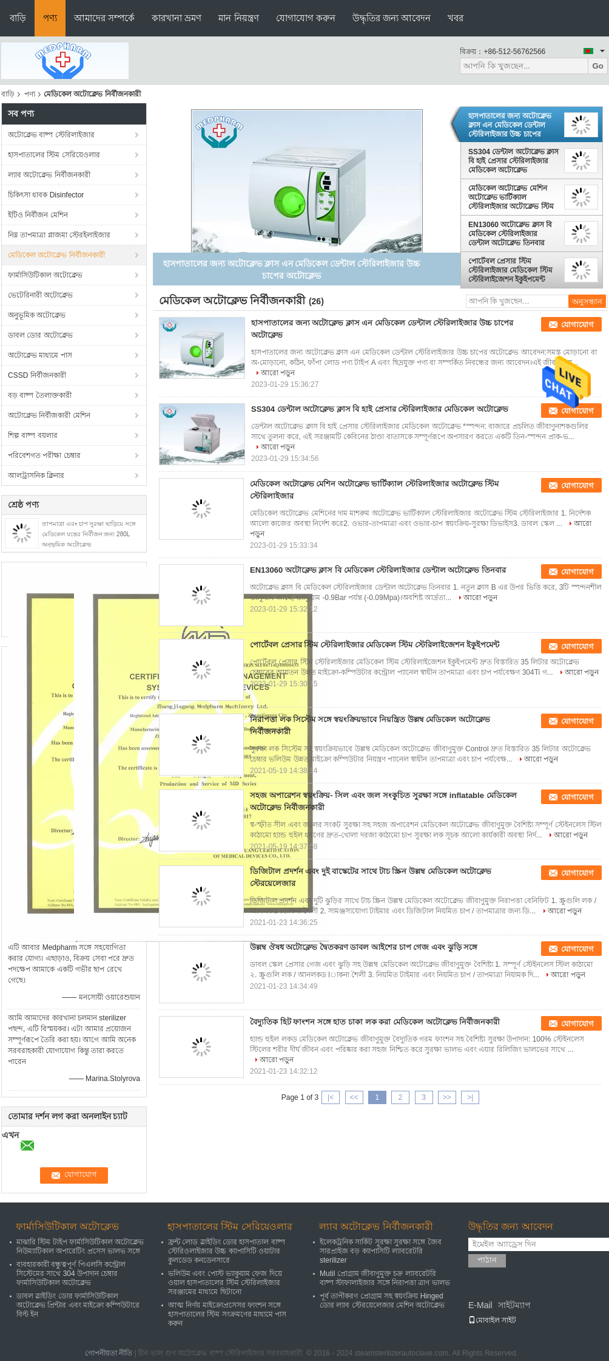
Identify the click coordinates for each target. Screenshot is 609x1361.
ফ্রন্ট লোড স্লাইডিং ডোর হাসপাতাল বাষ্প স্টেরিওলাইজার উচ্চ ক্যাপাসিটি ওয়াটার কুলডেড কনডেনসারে (226, 1251)
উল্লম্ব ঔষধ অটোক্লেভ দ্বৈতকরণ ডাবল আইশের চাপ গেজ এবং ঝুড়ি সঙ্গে (363, 947)
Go (598, 65)
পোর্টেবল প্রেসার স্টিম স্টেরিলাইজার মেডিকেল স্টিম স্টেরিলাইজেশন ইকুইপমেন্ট (510, 270)
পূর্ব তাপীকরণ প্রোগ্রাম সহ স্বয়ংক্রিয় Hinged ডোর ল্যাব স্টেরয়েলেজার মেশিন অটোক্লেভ (382, 1300)
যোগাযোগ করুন (305, 18)
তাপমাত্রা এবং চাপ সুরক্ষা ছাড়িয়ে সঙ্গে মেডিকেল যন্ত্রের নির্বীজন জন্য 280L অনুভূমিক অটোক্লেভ (89, 534)
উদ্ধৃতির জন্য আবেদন (391, 18)
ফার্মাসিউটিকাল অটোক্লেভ (45, 275)
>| (470, 1097)
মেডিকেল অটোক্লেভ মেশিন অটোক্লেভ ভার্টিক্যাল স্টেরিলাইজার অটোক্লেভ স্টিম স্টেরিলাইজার (511, 197)
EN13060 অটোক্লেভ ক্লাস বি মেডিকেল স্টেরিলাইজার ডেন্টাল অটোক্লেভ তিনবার (510, 233)
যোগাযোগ (577, 324)
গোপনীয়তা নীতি (108, 1353)
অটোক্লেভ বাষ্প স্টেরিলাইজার (51, 135)
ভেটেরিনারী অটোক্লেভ (40, 295)
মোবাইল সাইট (492, 1320)
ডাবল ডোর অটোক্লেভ (40, 335)
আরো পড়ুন (278, 373)
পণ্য (50, 18)
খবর (455, 18)
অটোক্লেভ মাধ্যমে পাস (40, 355)
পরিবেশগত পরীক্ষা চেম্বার (44, 455)
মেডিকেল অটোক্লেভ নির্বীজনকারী (56, 255)
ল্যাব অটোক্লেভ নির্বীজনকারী (49, 175)
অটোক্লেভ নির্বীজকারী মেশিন (49, 415)
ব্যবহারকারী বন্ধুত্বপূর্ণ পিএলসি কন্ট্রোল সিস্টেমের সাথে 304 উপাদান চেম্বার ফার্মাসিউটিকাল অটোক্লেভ (71, 1273)
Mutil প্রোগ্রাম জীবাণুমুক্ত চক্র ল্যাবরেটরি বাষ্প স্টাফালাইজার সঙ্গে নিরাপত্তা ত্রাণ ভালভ (385, 1278)
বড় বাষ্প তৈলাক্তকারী (40, 395)
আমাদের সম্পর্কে (104, 18)
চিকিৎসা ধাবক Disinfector (46, 195)
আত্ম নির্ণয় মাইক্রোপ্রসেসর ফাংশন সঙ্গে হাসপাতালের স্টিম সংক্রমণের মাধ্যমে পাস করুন (227, 1314)
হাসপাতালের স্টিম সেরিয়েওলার (54, 155)
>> (447, 1097)
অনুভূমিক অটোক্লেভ (37, 315)
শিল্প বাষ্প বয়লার (33, 435)
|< (331, 1097)
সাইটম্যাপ (514, 1305)
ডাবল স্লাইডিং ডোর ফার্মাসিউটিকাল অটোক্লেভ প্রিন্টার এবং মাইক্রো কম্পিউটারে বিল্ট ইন (78, 1305)
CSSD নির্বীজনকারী (37, 375)
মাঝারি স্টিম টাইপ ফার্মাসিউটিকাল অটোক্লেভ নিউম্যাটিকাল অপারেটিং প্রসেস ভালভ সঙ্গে (80, 1246)
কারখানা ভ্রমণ (176, 18)
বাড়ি (18, 18)
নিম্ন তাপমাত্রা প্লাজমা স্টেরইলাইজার (59, 235)
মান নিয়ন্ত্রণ (238, 18)
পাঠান (487, 1259)
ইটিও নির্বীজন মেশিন (38, 215)
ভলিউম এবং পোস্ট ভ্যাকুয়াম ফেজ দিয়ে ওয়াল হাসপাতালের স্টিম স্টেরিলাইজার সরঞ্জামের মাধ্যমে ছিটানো (225, 1282)
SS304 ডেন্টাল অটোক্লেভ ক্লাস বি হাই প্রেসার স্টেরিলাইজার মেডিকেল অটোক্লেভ (513, 161)
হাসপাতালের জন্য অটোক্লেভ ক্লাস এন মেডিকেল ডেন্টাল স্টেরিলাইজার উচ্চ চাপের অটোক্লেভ (509, 125)
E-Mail (480, 1305)
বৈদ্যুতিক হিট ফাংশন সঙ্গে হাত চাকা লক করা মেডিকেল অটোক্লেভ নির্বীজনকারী (375, 1021)
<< (353, 1097)
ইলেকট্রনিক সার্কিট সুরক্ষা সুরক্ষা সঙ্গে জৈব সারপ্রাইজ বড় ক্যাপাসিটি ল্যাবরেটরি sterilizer (381, 1251)
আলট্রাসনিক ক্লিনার (36, 475)
